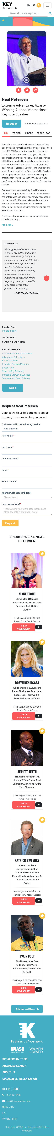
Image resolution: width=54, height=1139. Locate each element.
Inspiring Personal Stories (15, 364)
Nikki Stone (27, 594)
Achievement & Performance (17, 353)
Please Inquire (9, 330)
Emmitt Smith (27, 771)
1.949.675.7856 (13, 1095)
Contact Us (8, 1106)
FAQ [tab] (48, 133)
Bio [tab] (6, 133)
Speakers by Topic (15, 1059)
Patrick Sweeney (27, 860)
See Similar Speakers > (35, 123)
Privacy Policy (9, 1118)
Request (11, 123)
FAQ (4, 1112)
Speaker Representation (19, 1078)
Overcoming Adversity (13, 371)
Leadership (8, 367)
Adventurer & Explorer (13, 357)
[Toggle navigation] (47, 5)
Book (12, 387)
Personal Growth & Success (16, 374)
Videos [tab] (29, 133)
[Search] (28, 13)
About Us (8, 1072)
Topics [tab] (16, 133)
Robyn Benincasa (27, 682)
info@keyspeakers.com (18, 1100)
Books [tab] (40, 133)
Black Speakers (10, 360)
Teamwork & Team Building (16, 378)
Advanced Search (27, 1009)
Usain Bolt (27, 956)
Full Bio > (7, 225)
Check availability (23, 627)
